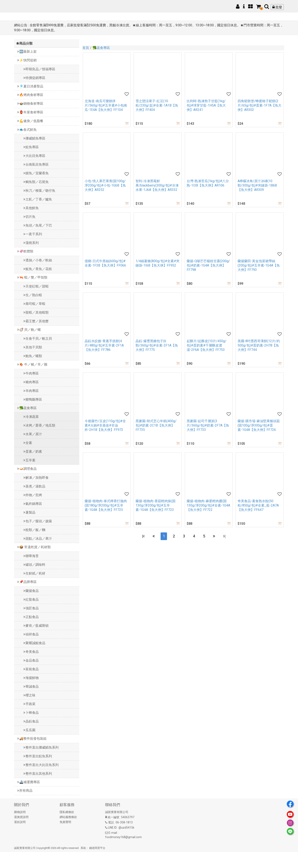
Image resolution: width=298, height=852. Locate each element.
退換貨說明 (21, 817)
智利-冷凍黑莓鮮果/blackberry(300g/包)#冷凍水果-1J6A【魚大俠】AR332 (157, 185)
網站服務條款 (68, 817)
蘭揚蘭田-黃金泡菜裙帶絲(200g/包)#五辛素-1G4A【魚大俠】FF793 (259, 265)
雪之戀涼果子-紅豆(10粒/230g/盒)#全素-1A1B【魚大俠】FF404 (157, 105)
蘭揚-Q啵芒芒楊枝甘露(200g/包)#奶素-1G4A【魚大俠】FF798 (208, 265)
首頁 (85, 48)
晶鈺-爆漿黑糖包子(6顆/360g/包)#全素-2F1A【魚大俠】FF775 (157, 345)
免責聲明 (65, 822)
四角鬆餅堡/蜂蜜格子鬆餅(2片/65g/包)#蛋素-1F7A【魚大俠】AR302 (259, 105)
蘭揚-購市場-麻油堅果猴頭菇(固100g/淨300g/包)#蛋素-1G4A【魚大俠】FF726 (259, 425)
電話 (111, 822)
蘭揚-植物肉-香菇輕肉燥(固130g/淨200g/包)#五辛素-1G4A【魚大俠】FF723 (155, 505)
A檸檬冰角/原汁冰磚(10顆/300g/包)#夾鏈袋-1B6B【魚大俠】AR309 (257, 185)
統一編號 (113, 817)
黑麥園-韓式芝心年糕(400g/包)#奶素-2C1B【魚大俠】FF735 (156, 425)
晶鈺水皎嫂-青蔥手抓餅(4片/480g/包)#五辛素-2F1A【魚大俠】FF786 (104, 345)
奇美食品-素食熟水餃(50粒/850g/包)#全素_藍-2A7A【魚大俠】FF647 (258, 505)
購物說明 (20, 812)
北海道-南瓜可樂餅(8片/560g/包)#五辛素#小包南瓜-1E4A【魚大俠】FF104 (106, 105)
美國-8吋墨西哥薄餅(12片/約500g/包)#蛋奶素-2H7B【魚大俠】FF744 (259, 345)
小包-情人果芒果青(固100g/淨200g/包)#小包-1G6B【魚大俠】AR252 (105, 185)
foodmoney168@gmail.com (123, 837)
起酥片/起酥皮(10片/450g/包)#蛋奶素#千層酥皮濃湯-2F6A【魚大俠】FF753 (206, 345)
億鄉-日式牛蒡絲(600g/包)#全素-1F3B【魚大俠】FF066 (105, 263)
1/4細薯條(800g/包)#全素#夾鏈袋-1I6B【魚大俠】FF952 (157, 263)
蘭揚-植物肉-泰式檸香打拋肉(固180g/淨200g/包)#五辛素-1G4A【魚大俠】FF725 (106, 505)
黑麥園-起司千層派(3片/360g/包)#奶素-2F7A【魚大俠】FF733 (208, 425)
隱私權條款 (67, 812)
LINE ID (112, 827)
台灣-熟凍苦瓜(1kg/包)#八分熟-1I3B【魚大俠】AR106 (208, 183)
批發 (277, 7)
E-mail (113, 832)
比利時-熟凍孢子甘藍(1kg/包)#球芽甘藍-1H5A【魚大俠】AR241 (206, 105)
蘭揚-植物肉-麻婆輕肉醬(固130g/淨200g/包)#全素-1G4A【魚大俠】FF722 (208, 505)
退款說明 (20, 822)
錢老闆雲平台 (97, 848)
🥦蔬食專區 (101, 48)
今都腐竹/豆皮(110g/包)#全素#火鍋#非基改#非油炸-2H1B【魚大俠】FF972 (105, 425)
